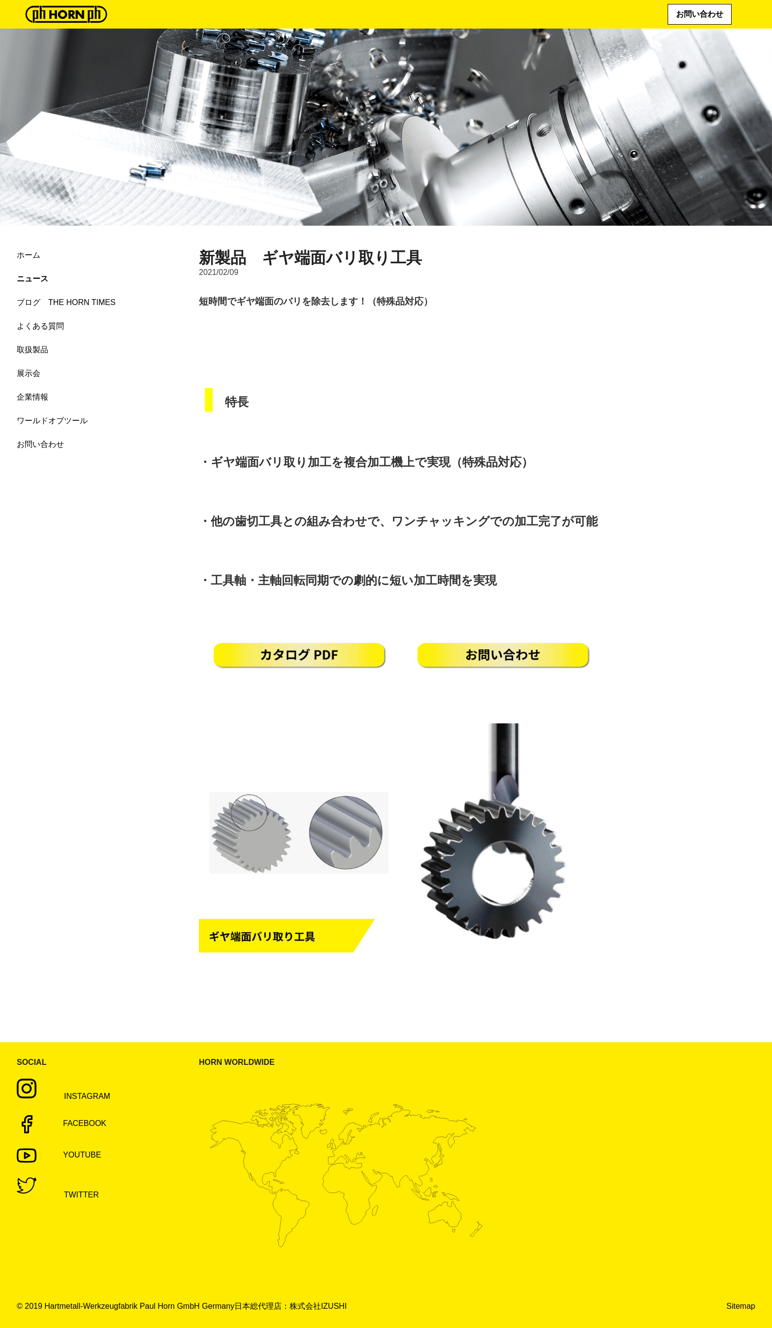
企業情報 (32, 397)
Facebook (61, 1124)
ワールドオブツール (52, 420)
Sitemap (740, 1306)
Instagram (73, 1096)
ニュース (32, 278)
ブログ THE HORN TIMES (66, 302)
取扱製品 (32, 349)
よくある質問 (40, 326)
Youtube (59, 1155)
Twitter (67, 1195)
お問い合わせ (699, 14)
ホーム (28, 255)
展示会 (28, 373)
